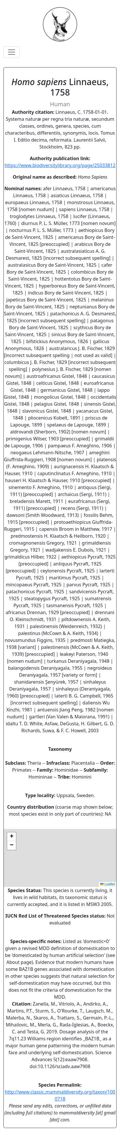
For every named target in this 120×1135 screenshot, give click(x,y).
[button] (11, 836)
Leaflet (107, 884)
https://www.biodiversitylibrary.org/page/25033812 (60, 165)
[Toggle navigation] (11, 52)
